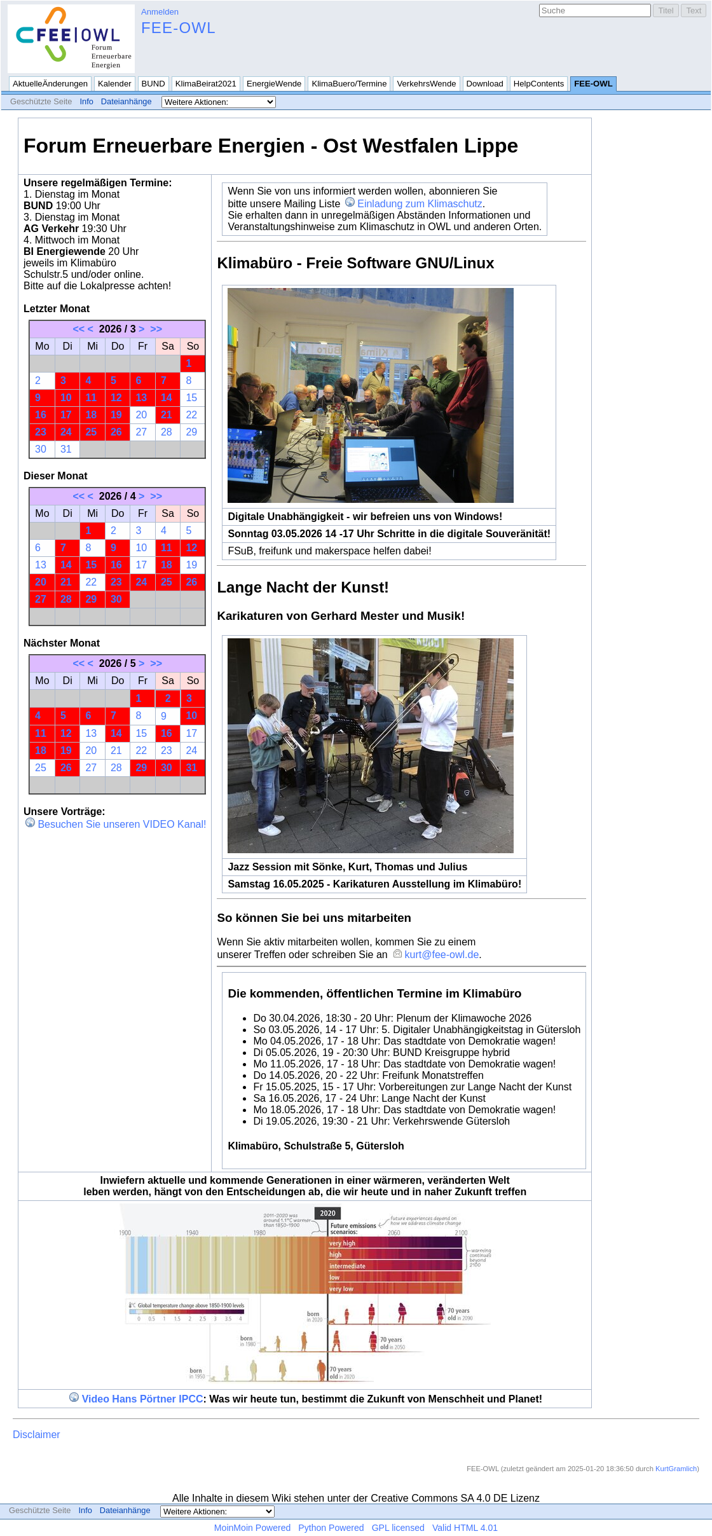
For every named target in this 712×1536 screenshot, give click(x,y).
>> (156, 329)
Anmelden (160, 12)
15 (191, 397)
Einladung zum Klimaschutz (420, 203)
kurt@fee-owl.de (442, 954)
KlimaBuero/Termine (349, 83)
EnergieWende (274, 83)
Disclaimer (36, 1434)
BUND (153, 83)
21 (166, 414)
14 (166, 397)
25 (91, 432)
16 (40, 414)
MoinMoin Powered (252, 1528)
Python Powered (331, 1528)
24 (66, 432)
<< (78, 329)
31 (66, 449)
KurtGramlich (676, 1468)
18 (91, 414)
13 (141, 397)
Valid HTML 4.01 (465, 1528)
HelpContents (539, 83)
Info (86, 101)
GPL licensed (398, 1528)
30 (40, 449)
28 (166, 432)
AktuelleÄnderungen (50, 83)
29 (191, 432)
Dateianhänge (126, 101)
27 (141, 432)
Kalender (114, 83)
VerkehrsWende (426, 83)
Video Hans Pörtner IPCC (142, 1399)
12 (116, 397)
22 (191, 414)
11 (91, 397)
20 (141, 414)
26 (116, 432)
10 (66, 397)
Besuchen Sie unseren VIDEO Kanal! (122, 824)
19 (116, 414)
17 (66, 414)
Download (485, 83)
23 (40, 432)
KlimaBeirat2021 (205, 83)
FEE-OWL (178, 27)
